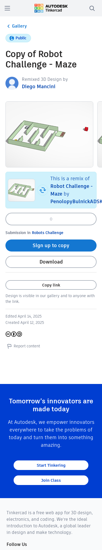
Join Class (51, 480)
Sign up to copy (51, 245)
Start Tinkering (51, 465)
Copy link (51, 285)
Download (51, 261)
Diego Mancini (38, 86)
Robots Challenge (47, 232)
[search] (92, 8)
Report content (22, 346)
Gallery (16, 26)
